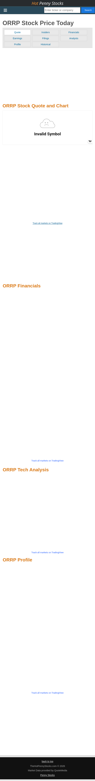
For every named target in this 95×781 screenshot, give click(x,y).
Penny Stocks (47, 775)
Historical (46, 44)
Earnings (17, 38)
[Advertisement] (45, 75)
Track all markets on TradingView (47, 223)
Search (88, 10)
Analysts (73, 38)
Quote (17, 32)
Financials (73, 32)
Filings (45, 38)
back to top (47, 761)
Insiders (45, 32)
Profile (17, 44)
